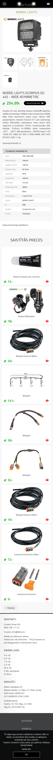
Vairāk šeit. (26, 749)
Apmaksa (26, 729)
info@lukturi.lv (18, 632)
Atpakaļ (10, 608)
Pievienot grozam (34, 103)
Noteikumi (27, 721)
